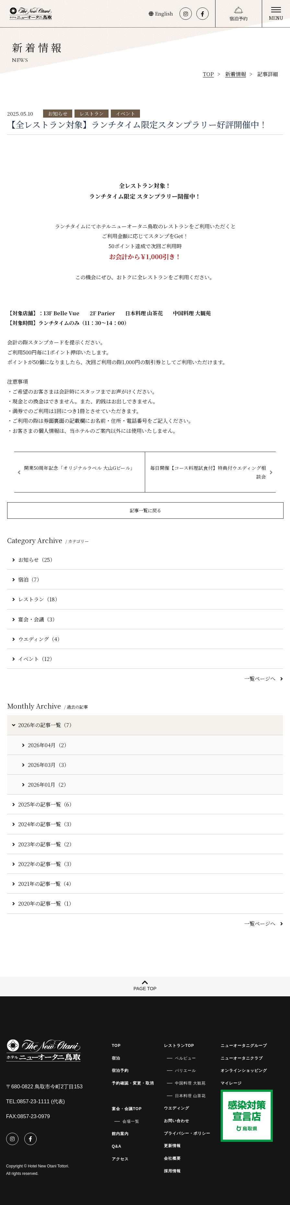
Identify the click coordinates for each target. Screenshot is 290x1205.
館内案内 (120, 1133)
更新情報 (172, 1145)
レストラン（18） (36, 599)
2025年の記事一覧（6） (43, 804)
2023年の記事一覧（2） (43, 844)
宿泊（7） (27, 579)
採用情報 (172, 1171)
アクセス (120, 1159)
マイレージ (231, 1083)
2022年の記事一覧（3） (43, 864)
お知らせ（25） (33, 559)
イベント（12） (33, 659)
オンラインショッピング (244, 1070)
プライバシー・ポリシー (187, 1133)
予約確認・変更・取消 (133, 1083)
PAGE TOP (145, 988)
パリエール (185, 1070)
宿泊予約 (238, 18)
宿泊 (116, 1058)
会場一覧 (130, 1121)
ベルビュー (185, 1058)
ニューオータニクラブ (242, 1058)
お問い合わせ (176, 1120)
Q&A (117, 1146)
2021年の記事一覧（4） (43, 883)
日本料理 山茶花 (190, 1096)
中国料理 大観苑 (190, 1083)
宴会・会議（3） (34, 619)
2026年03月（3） (45, 765)
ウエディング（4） (37, 639)
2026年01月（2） (45, 784)
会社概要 (172, 1158)
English (161, 13)
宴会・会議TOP (127, 1109)
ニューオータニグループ (244, 1045)
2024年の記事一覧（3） (43, 824)
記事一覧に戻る (145, 510)
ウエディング (176, 1108)
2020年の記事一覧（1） (43, 903)
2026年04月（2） (45, 745)
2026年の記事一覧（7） (42, 725)
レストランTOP (179, 1045)
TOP (116, 1045)
